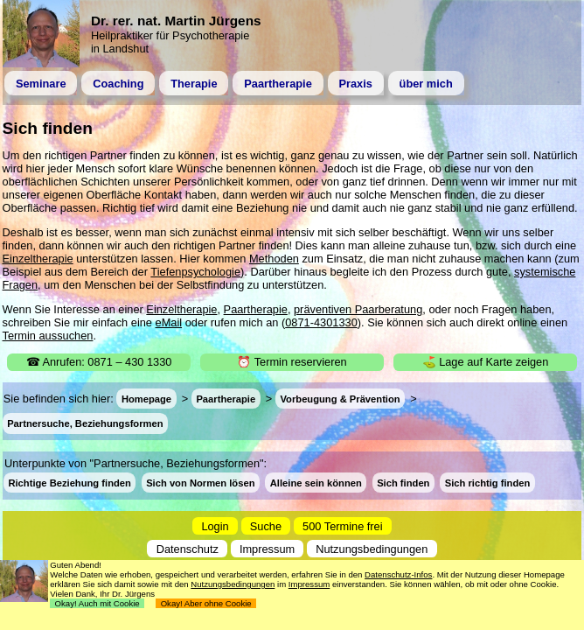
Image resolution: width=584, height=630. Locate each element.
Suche (266, 526)
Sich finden (403, 482)
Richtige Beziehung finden (69, 482)
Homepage (146, 399)
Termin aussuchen (48, 335)
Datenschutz (187, 548)
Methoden (274, 258)
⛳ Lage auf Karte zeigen (485, 361)
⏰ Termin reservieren (291, 361)
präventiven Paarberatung (358, 309)
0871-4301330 (321, 322)
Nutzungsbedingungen (372, 548)
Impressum (267, 548)
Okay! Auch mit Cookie (97, 603)
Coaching (118, 83)
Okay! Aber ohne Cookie (206, 603)
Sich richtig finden (488, 482)
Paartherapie (278, 83)
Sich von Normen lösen (200, 482)
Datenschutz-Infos (398, 574)
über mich (426, 83)
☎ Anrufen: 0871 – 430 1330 (99, 361)
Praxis (355, 83)
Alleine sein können (316, 482)
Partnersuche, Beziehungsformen (85, 423)
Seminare (41, 83)
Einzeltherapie (38, 258)
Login (214, 526)
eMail (169, 322)
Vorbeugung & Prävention (340, 399)
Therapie (193, 83)
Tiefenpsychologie (195, 271)
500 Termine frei (342, 526)
